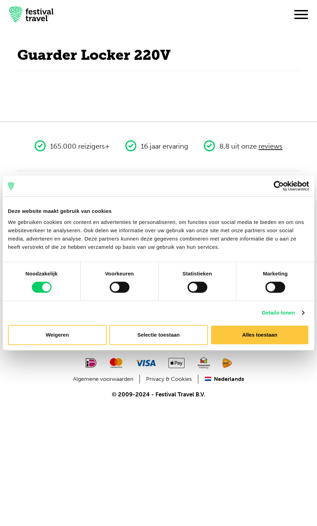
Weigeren (57, 335)
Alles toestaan (260, 335)
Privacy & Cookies (169, 379)
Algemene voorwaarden (103, 379)
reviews (270, 146)
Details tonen (278, 313)
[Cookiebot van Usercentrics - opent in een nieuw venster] (278, 186)
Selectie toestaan (158, 335)
